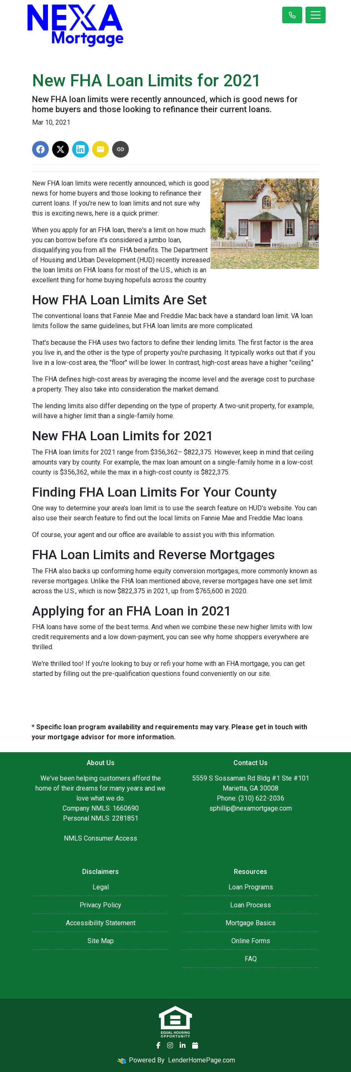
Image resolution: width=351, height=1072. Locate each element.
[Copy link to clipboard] (120, 149)
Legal (101, 887)
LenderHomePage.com (201, 1060)
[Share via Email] (100, 149)
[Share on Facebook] (40, 149)
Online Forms (250, 941)
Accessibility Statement (100, 923)
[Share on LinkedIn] (80, 149)
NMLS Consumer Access (100, 838)
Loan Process (250, 905)
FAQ (251, 959)
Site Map (101, 941)
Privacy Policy (100, 905)
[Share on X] (60, 149)
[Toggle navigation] (316, 15)
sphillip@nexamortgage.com (250, 808)
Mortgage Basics (251, 923)
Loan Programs (250, 887)
